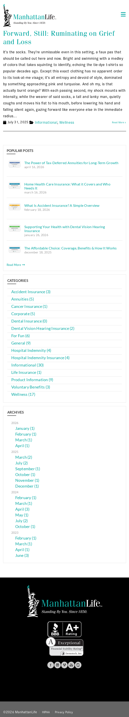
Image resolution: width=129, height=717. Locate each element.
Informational (46, 122)
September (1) (27, 468)
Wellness (66, 122)
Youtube (71, 665)
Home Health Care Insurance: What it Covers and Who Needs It (67, 186)
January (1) (25, 428)
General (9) (21, 343)
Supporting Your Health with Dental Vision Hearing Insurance (64, 229)
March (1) (23, 440)
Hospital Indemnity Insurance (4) (40, 357)
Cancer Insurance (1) (29, 306)
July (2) (21, 463)
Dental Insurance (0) (29, 321)
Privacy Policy (64, 712)
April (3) (22, 509)
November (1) (27, 480)
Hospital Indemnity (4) (31, 350)
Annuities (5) (22, 299)
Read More (16, 265)
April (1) (22, 445)
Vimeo (64, 665)
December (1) (27, 486)
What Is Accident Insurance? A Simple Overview (62, 205)
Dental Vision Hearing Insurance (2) (42, 328)
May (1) (22, 515)
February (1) (26, 434)
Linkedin (57, 665)
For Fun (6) (20, 335)
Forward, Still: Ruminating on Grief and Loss (59, 37)
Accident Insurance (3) (31, 291)
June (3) (22, 555)
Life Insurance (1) (26, 372)
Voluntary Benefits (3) (30, 387)
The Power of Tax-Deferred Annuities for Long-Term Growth (71, 163)
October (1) (25, 474)
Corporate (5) (23, 313)
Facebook (50, 665)
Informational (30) (27, 365)
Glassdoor (78, 665)
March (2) (23, 457)
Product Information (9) (32, 379)
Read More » (119, 122)
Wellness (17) (23, 394)
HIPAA (46, 712)
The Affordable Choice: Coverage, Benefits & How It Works (70, 248)
